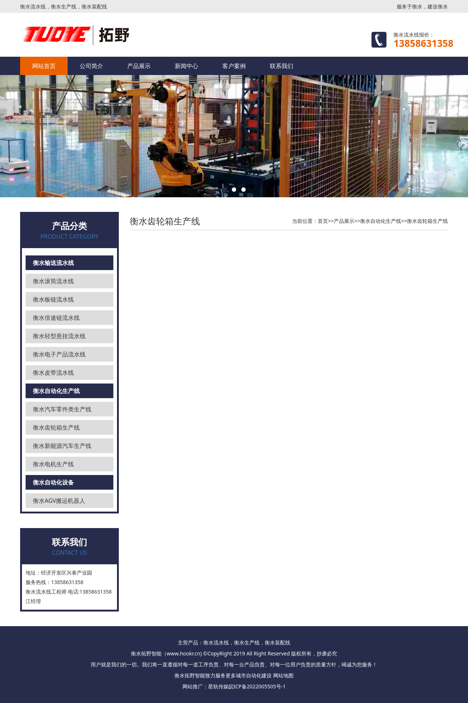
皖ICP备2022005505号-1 (257, 686)
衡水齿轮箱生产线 (56, 427)
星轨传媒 (218, 686)
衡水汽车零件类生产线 (62, 409)
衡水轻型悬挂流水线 (59, 336)
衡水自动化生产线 (56, 391)
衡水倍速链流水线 (56, 318)
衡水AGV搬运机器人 (59, 501)
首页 (323, 220)
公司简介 (91, 66)
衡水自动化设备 (53, 482)
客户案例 (234, 66)
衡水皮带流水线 (53, 373)
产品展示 (139, 66)
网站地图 (283, 675)
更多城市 (236, 675)
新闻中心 (186, 66)
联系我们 (281, 66)
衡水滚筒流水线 (53, 281)
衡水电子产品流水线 (59, 354)
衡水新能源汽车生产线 (62, 446)
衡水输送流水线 (53, 263)
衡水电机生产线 (53, 464)
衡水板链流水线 (53, 299)
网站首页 (44, 66)
